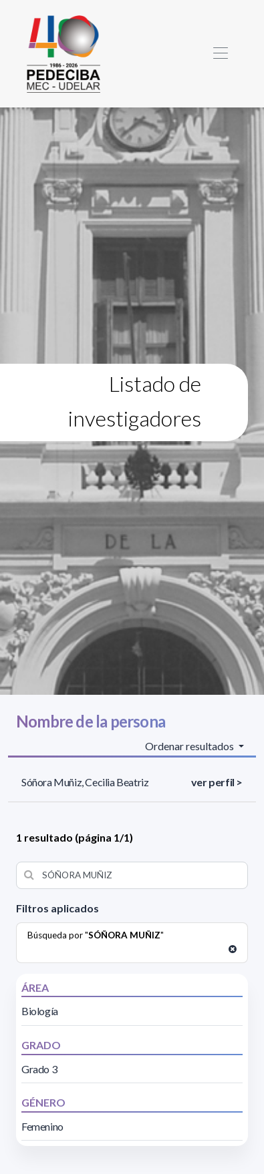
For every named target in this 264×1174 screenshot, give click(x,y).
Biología (39, 1010)
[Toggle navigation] (220, 53)
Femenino (42, 1126)
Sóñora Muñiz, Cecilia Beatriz (84, 782)
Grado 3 (39, 1069)
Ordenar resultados (190, 746)
